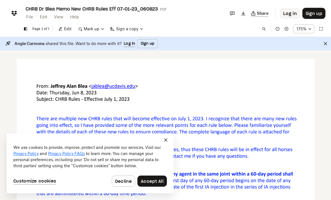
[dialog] (90, 163)
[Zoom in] (286, 28)
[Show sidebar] (25, 28)
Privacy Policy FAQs (66, 153)
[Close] (325, 43)
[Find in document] (264, 28)
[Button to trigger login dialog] (290, 13)
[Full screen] (321, 28)
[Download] (243, 13)
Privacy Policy (26, 153)
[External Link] (90, 86)
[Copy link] (260, 13)
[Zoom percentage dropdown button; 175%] (303, 28)
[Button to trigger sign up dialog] (313, 13)
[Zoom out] (277, 28)
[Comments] (232, 13)
